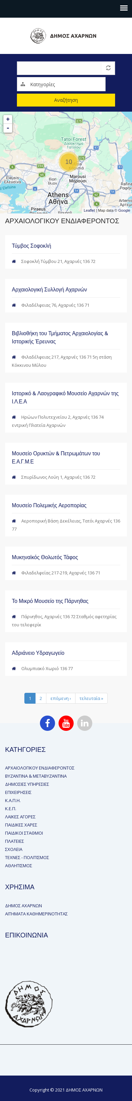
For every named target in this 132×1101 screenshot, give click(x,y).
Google (124, 210)
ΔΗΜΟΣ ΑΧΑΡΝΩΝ (23, 906)
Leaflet (89, 210)
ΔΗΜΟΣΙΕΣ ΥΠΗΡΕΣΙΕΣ (27, 784)
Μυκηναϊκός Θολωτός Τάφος (45, 557)
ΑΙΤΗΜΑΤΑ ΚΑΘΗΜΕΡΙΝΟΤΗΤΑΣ (36, 914)
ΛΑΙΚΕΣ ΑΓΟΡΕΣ (20, 817)
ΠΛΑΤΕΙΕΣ (14, 841)
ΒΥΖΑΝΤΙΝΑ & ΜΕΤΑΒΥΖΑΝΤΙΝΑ (36, 776)
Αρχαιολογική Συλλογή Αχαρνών (49, 289)
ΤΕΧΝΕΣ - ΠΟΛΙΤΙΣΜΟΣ (27, 857)
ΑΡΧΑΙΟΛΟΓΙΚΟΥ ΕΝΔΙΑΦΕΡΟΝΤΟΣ (39, 768)
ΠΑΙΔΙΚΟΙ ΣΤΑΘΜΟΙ (24, 833)
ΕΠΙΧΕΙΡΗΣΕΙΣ (18, 792)
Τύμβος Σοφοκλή (31, 246)
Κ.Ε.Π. (10, 808)
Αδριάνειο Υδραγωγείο (38, 653)
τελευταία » (91, 698)
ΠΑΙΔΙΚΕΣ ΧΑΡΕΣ (21, 825)
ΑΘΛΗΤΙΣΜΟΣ (18, 865)
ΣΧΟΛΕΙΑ (13, 849)
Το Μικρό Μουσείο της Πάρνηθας (50, 601)
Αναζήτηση (66, 100)
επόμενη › (60, 698)
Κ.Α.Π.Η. (13, 800)
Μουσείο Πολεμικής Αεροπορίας (49, 505)
